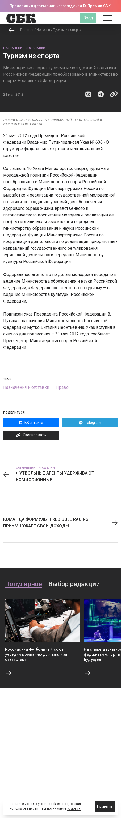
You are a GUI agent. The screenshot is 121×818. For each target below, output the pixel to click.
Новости (43, 30)
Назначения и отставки (24, 48)
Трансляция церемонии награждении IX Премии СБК (60, 6)
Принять (104, 806)
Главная (27, 30)
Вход (88, 17)
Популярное (23, 584)
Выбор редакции (74, 584)
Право (62, 387)
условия (74, 808)
